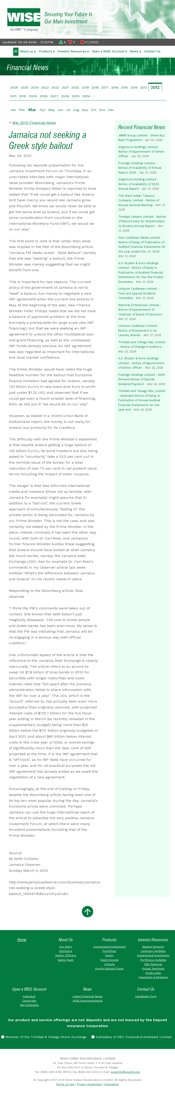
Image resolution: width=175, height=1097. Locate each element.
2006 (65, 96)
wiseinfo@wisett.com (125, 1072)
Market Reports (153, 946)
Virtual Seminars (153, 968)
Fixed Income (109, 959)
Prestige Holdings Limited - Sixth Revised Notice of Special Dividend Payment (141, 379)
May (51, 110)
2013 (143, 87)
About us (26, 51)
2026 (14, 87)
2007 (54, 96)
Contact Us (152, 51)
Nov (102, 110)
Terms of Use (65, 1084)
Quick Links (153, 972)
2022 (55, 87)
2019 (85, 87)
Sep (85, 110)
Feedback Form (146, 996)
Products (45, 51)
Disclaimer (111, 1084)
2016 (114, 87)
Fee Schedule (29, 1005)
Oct (93, 110)
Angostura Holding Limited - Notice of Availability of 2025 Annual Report (138, 184)
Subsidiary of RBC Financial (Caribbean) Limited (131, 1037)
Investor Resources (72, 51)
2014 (134, 87)
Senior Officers (65, 955)
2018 (95, 87)
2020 (75, 87)
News (134, 51)
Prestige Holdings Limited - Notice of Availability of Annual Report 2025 (139, 167)
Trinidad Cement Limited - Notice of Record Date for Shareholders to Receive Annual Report (142, 221)
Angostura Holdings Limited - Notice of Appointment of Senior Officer (141, 151)
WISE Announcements (88, 1000)
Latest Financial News (87, 996)
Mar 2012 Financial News (34, 122)
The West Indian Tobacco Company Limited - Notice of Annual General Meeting (138, 200)
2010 (22, 96)
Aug (76, 110)
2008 (44, 96)
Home (21, 939)
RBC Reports (153, 964)
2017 (104, 87)
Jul (68, 110)
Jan (13, 110)
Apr (43, 110)
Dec (111, 110)
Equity (109, 955)
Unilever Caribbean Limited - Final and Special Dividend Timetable (138, 293)
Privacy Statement (89, 1084)
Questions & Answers (153, 977)
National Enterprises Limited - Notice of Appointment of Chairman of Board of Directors (140, 309)
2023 (45, 87)
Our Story (65, 946)
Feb (22, 110)
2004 (86, 96)
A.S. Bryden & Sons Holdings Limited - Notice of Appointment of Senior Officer (141, 363)
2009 (33, 96)
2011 (13, 96)
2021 (65, 87)
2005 (76, 96)
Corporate (29, 1000)
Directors (65, 951)
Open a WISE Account (108, 51)
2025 (24, 87)
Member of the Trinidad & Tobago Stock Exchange (44, 1037)
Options (109, 964)
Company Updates (153, 951)
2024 (35, 87)
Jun (60, 110)
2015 (124, 87)
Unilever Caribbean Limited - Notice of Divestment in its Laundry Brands (138, 330)
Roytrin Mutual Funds (109, 968)
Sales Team (66, 959)
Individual (29, 996)
